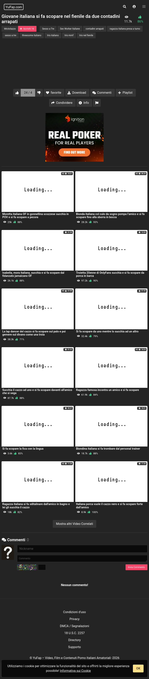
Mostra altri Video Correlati (74, 524)
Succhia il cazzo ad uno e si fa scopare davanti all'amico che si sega (37, 391)
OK (138, 668)
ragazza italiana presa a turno (125, 28)
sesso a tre (10, 35)
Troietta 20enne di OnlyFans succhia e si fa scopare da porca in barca (110, 274)
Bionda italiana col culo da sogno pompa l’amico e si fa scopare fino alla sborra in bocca (110, 215)
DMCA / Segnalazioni (74, 626)
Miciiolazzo (10, 28)
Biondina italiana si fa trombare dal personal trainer (108, 448)
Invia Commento (136, 567)
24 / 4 (28, 92)
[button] (134, 7)
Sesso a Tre (48, 28)
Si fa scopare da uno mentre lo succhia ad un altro (107, 331)
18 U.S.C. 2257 (74, 633)
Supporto (74, 647)
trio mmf (69, 35)
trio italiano (53, 35)
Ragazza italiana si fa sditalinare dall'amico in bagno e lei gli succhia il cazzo (36, 505)
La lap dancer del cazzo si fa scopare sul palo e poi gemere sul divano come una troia (34, 333)
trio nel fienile (86, 35)
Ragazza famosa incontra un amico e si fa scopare (107, 390)
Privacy (74, 619)
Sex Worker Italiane (70, 28)
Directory (74, 640)
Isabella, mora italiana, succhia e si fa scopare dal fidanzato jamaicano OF (33, 274)
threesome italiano (31, 35)
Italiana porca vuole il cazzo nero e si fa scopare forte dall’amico (109, 505)
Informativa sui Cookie (75, 671)
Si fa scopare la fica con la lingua (22, 448)
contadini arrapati (95, 28)
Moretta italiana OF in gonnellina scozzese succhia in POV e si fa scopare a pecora (35, 215)
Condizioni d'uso (74, 612)
